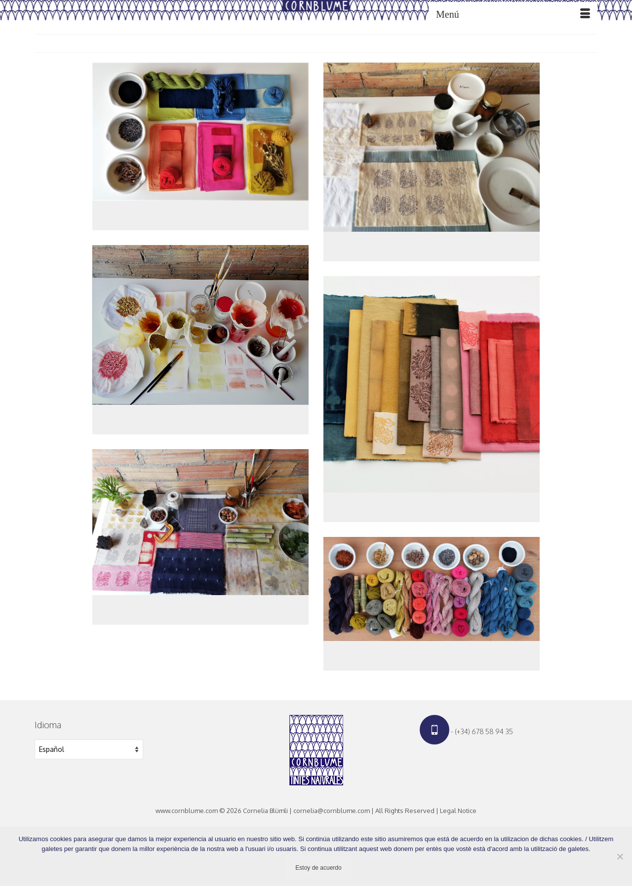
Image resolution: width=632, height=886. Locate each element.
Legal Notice (458, 811)
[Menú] (513, 14)
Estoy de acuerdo (318, 867)
